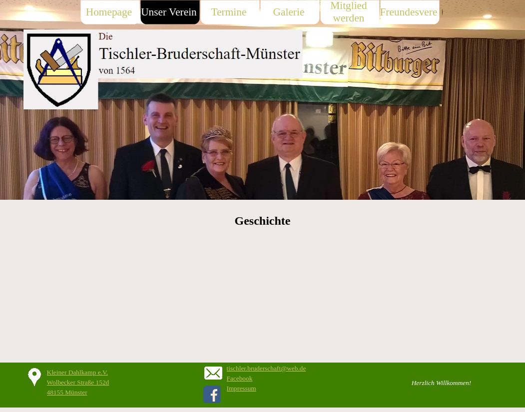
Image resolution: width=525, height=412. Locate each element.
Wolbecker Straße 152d (78, 382)
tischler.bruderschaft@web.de (266, 368)
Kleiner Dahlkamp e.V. (77, 372)
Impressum (241, 388)
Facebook (240, 378)
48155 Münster (67, 392)
